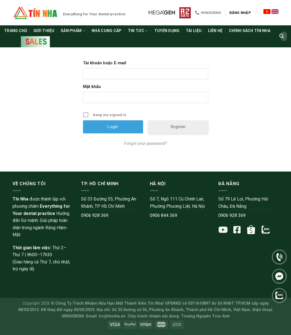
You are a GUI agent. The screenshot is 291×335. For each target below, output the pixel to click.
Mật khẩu (92, 86)
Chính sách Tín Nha (249, 30)
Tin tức (138, 30)
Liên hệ (215, 30)
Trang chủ (15, 30)
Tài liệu (194, 30)
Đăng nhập (240, 13)
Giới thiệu (44, 30)
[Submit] (281, 36)
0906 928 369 (94, 215)
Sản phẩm (73, 30)
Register (178, 126)
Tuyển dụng (167, 30)
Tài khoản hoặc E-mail (104, 62)
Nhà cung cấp (106, 30)
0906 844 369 (163, 215)
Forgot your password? (145, 143)
